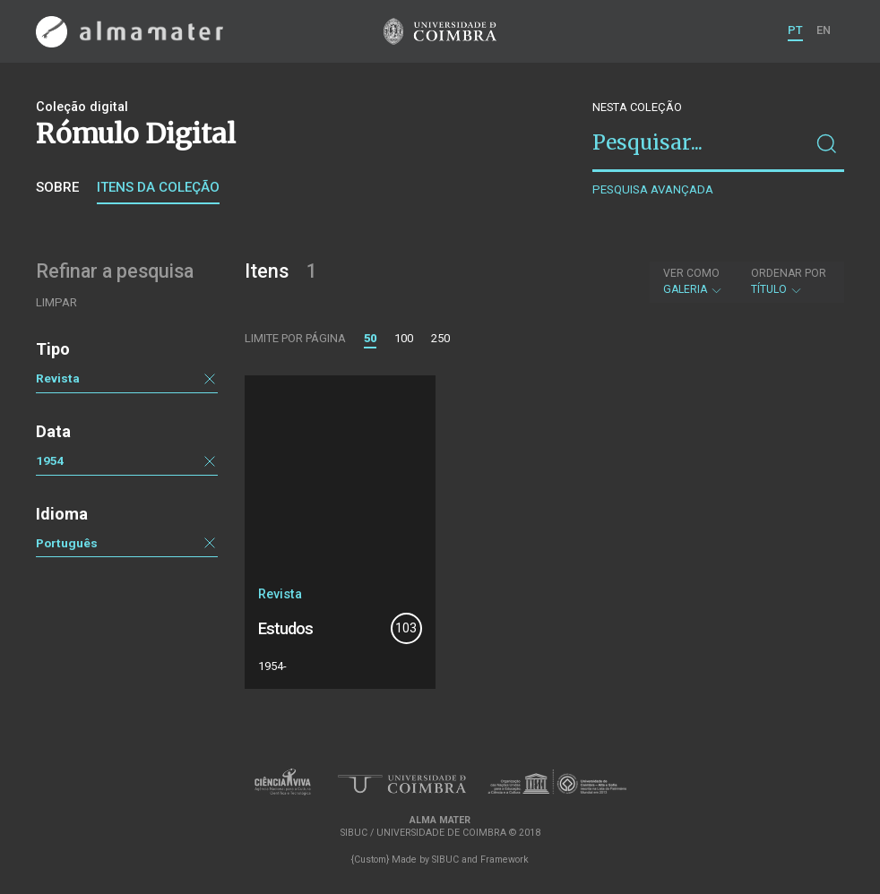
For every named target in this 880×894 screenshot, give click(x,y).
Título (788, 281)
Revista (58, 378)
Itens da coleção (158, 187)
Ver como (691, 273)
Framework (504, 859)
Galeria (693, 281)
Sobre (57, 187)
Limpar (56, 302)
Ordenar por (788, 273)
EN (823, 30)
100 (403, 338)
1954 (50, 460)
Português (67, 543)
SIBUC (445, 859)
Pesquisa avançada (652, 189)
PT (795, 30)
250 (440, 338)
